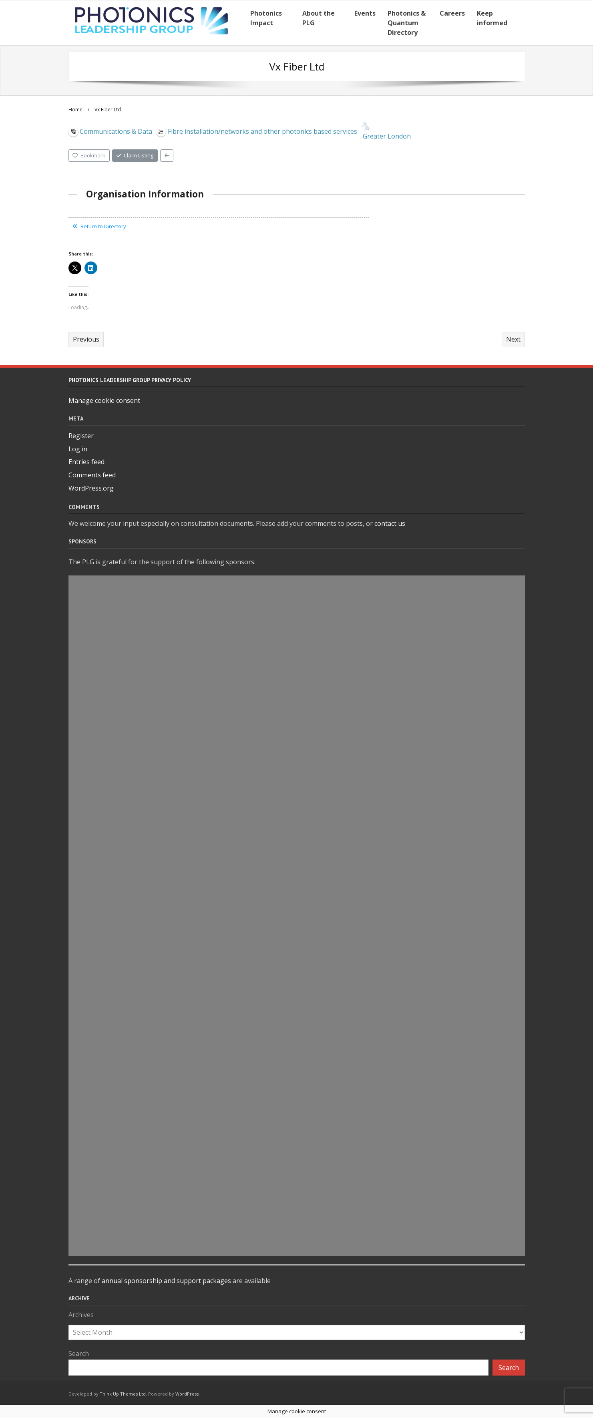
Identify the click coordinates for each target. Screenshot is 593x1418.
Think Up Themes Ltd (123, 1394)
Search (78, 1353)
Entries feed (86, 461)
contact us (389, 523)
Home (75, 109)
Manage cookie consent (104, 400)
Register (81, 435)
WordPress (187, 1394)
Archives (81, 1314)
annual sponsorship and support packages (166, 1280)
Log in (77, 449)
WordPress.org (91, 488)
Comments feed (92, 475)
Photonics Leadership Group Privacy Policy (129, 380)
